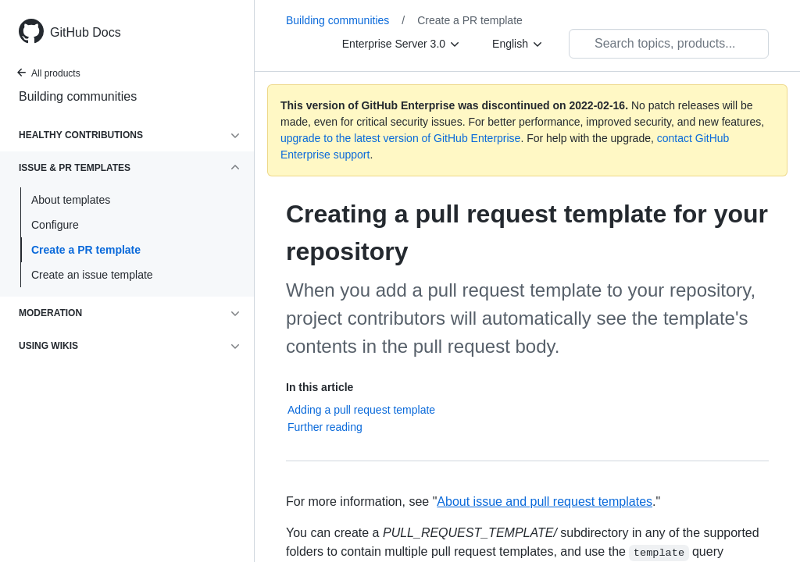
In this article (319, 387)
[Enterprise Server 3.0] (401, 43)
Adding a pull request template (361, 410)
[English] (518, 43)
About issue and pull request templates (544, 501)
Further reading (325, 427)
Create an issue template (92, 275)
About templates (70, 200)
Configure (55, 225)
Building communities (78, 96)
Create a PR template (86, 250)
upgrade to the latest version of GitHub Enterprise (400, 138)
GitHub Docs (85, 32)
